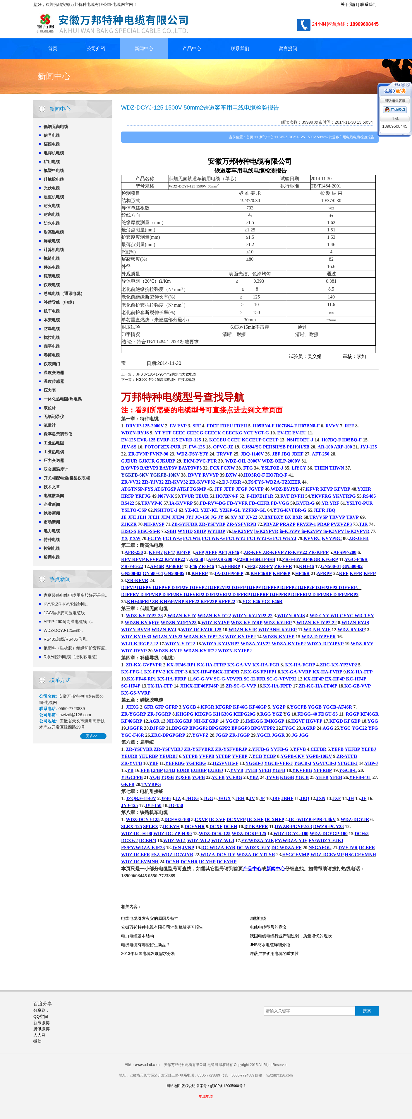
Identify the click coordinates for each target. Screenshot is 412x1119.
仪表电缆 (52, 284)
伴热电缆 (52, 267)
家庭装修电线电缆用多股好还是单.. (75, 595)
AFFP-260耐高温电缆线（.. (68, 621)
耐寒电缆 (52, 214)
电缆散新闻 (54, 495)
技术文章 (52, 487)
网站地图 (173, 1086)
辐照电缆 (52, 144)
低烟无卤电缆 (56, 126)
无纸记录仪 (54, 416)
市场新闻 (52, 522)
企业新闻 (52, 504)
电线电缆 (253, 171)
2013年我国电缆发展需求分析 (148, 953)
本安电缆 (52, 320)
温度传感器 (54, 381)
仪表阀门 (52, 363)
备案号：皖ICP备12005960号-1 (221, 1086)
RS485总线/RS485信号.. (66, 639)
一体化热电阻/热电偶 (63, 399)
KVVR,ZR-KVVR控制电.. (66, 604)
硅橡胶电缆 (54, 179)
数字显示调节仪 (58, 434)
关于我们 (349, 4)
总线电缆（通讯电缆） (64, 293)
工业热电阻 (54, 443)
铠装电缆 (52, 276)
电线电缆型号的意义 (268, 927)
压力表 (50, 390)
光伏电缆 (52, 188)
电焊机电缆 (54, 153)
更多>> (91, 736)
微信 (37, 1041)
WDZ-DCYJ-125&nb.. (63, 630)
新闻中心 (144, 48)
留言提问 (288, 48)
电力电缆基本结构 (137, 936)
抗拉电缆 (52, 337)
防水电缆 (52, 223)
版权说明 (188, 1086)
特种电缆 (52, 539)
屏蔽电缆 (52, 240)
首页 (52, 48)
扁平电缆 (52, 346)
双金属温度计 (56, 469)
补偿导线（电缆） (60, 302)
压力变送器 (54, 460)
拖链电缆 (52, 258)
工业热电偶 (54, 451)
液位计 (50, 407)
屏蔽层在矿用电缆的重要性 (274, 953)
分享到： (41, 1010)
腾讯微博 (41, 1028)
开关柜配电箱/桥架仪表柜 (67, 478)
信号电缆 (52, 135)
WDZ (173, 186)
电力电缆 (52, 530)
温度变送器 (54, 372)
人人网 (39, 1035)
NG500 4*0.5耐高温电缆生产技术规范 (165, 380)
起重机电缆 (54, 197)
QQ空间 (40, 1016)
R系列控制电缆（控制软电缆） (72, 656)
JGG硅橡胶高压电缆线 (64, 612)
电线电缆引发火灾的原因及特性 (149, 918)
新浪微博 (41, 1022)
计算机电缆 (54, 249)
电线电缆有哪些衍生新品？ (145, 944)
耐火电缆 (52, 205)
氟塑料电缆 (54, 170)
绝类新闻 (52, 513)
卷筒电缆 (52, 355)
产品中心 (192, 48)
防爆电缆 (52, 328)
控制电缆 (52, 548)
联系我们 (368, 4)
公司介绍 (96, 48)
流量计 (50, 425)
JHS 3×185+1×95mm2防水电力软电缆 (166, 374)
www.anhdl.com (147, 1065)
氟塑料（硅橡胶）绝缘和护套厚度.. (75, 648)
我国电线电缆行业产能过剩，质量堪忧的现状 (291, 936)
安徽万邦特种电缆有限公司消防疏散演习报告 (162, 927)
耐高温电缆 (54, 232)
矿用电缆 (52, 161)
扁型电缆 (258, 918)
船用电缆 (52, 557)
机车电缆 (52, 311)
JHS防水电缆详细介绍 (270, 944)
